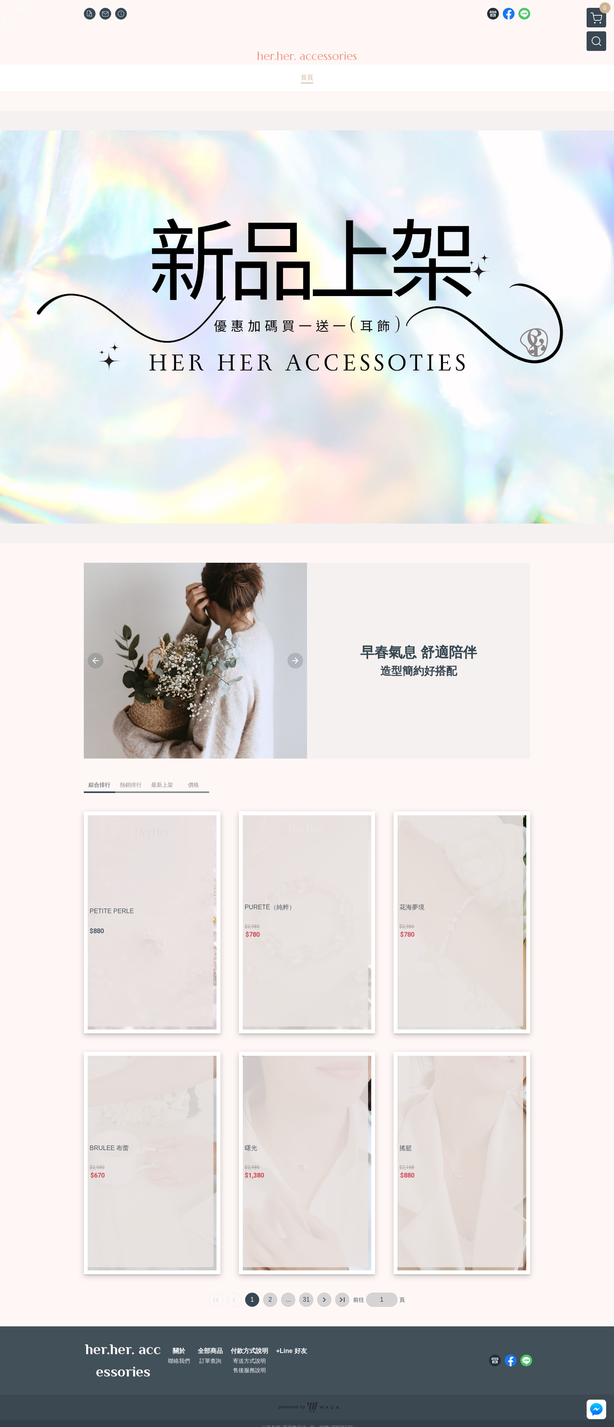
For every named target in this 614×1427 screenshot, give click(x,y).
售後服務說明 (249, 1370)
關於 (179, 1351)
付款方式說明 (249, 1351)
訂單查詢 (210, 1361)
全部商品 (210, 1351)
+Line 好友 (291, 1351)
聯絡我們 (179, 1361)
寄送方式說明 (249, 1361)
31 (306, 1299)
